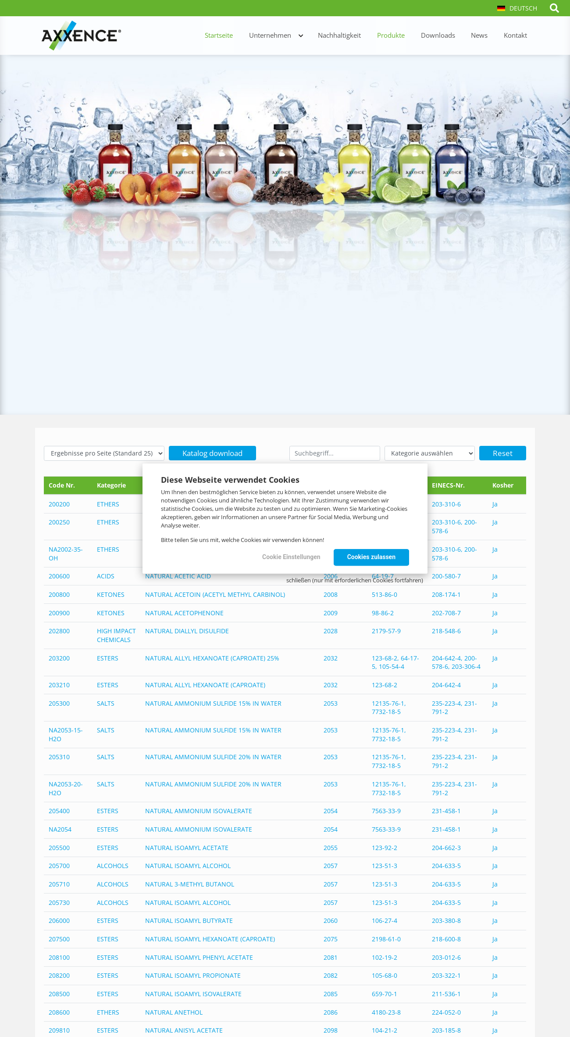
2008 (331, 594)
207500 (59, 937)
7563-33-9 (386, 810)
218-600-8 (446, 937)
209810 (59, 1029)
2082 (331, 974)
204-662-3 (446, 846)
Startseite (238, 35)
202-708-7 (446, 612)
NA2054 (60, 828)
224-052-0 (446, 1011)
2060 (331, 919)
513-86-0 (384, 594)
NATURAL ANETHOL (174, 1011)
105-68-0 (384, 974)
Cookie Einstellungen (291, 556)
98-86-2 (383, 612)
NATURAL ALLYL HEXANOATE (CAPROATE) (205, 684)
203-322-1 (446, 974)
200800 (59, 594)
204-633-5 (446, 865)
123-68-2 (384, 684)
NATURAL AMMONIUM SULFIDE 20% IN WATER (213, 756)
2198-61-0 (386, 937)
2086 (331, 1011)
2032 (331, 657)
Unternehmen (286, 35)
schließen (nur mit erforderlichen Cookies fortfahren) (354, 580)
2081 (331, 956)
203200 (59, 657)
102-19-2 (384, 956)
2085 (331, 992)
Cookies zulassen (371, 556)
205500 (59, 846)
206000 (59, 919)
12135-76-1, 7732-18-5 (389, 707)
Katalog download (212, 453)
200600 (59, 576)
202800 (59, 631)
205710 (59, 883)
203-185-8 (446, 1029)
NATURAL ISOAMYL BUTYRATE (189, 919)
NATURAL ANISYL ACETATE (184, 1029)
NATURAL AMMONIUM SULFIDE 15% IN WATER (213, 703)
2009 (331, 612)
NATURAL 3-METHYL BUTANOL (189, 883)
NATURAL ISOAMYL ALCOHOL (188, 865)
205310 (59, 756)
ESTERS (107, 657)
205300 (59, 703)
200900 (59, 612)
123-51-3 (384, 865)
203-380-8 (446, 919)
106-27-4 (384, 919)
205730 (59, 901)
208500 (59, 992)
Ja (495, 504)
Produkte (401, 35)
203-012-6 (446, 956)
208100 (59, 956)
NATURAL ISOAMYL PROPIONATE (193, 974)
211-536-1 (446, 992)
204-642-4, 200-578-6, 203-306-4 (456, 662)
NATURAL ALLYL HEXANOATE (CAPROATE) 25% (212, 657)
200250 (59, 522)
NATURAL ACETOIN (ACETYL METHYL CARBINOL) (215, 594)
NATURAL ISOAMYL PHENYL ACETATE (199, 956)
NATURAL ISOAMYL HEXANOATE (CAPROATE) (210, 937)
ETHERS (108, 504)
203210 (59, 684)
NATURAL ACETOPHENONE (184, 612)
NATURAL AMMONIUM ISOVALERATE (198, 810)
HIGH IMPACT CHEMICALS (116, 635)
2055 (331, 846)
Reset (503, 453)
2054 (331, 810)
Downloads (445, 35)
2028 (331, 631)
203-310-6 (446, 504)
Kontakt (516, 35)
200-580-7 (446, 576)
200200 (59, 504)
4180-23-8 (386, 1011)
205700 (59, 865)
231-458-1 (446, 810)
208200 (59, 974)
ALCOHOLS (112, 865)
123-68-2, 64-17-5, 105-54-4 (395, 662)
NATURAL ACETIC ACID (178, 576)
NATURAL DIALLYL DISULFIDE (187, 631)
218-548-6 (446, 631)
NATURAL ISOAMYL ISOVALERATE (193, 992)
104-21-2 (384, 1029)
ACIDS (105, 576)
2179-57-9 (386, 631)
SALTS (105, 703)
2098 (331, 1029)
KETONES (111, 594)
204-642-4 (446, 684)
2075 (331, 937)
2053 (331, 703)
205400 (59, 810)
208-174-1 (446, 594)
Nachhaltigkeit (352, 35)
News (483, 35)
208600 (59, 1011)
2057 (331, 865)
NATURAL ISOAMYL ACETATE (186, 846)
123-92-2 (384, 846)
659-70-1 (384, 992)
